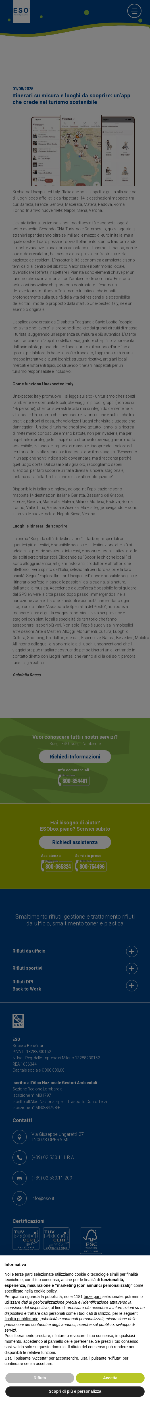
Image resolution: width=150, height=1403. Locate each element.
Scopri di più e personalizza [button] (75, 1391)
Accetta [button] (110, 1378)
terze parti (92, 1296)
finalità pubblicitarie (21, 1319)
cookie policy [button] (45, 1291)
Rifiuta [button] (40, 1378)
